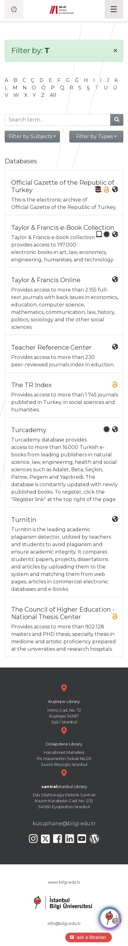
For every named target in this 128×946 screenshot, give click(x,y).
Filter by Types (94, 136)
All (53, 95)
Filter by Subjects (30, 136)
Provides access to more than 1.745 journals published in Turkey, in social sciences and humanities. (64, 397)
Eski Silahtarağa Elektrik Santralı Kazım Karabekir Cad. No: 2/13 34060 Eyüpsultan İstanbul (64, 788)
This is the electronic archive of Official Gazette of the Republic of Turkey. (64, 194)
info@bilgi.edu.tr (64, 923)
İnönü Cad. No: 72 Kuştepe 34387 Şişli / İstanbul (64, 703)
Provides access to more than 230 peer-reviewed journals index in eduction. (64, 356)
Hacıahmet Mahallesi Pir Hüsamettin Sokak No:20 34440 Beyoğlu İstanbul (64, 746)
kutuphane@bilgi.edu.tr (64, 823)
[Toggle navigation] (114, 9)
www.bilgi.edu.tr (64, 882)
